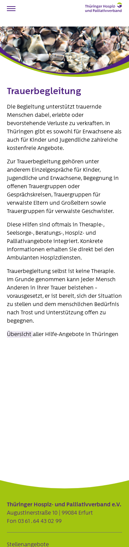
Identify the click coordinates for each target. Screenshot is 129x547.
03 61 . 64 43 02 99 (40, 521)
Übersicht (20, 334)
